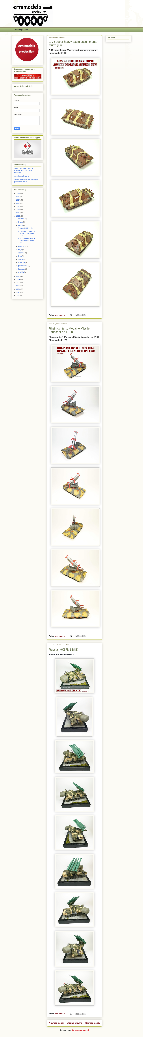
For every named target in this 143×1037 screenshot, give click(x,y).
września (21, 262)
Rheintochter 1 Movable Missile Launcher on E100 (69, 330)
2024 (18, 289)
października (23, 266)
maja (20, 250)
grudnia (21, 272)
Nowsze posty (56, 1023)
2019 (18, 216)
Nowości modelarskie (21, 176)
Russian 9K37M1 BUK (63, 649)
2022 (18, 283)
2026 (18, 295)
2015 (18, 203)
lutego (20, 222)
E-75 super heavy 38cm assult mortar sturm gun (26, 240)
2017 (18, 210)
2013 (18, 197)
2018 (18, 213)
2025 (18, 292)
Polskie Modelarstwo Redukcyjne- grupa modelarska (26, 181)
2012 (18, 193)
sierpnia (21, 259)
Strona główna (21, 30)
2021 (18, 279)
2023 (18, 286)
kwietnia (21, 246)
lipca (20, 256)
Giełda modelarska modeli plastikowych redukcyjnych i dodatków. (24, 170)
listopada (21, 269)
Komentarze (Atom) (80, 1030)
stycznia (21, 219)
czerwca (21, 253)
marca (20, 225)
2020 (18, 276)
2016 (18, 206)
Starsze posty (92, 1023)
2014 (18, 200)
